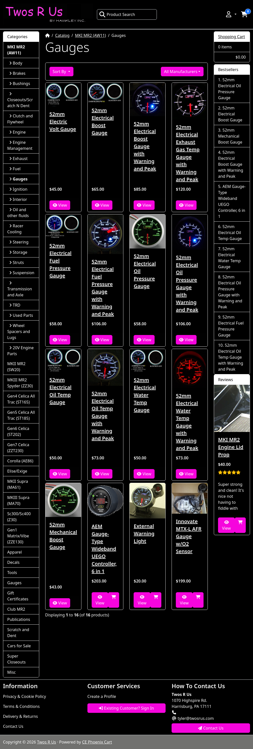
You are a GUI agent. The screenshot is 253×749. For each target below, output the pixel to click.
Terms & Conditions (21, 706)
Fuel (14, 168)
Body (15, 63)
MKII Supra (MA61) (17, 484)
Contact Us (13, 726)
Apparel (14, 552)
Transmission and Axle (19, 289)
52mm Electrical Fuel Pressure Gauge (60, 260)
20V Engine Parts (20, 350)
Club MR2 (16, 609)
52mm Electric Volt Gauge (62, 121)
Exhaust (18, 158)
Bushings (19, 83)
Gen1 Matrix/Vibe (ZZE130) (18, 536)
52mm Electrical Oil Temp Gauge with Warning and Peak (103, 416)
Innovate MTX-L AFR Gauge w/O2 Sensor (188, 536)
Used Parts (21, 315)
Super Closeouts (16, 659)
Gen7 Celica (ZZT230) (18, 447)
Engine (17, 132)
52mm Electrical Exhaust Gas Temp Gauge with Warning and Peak (188, 153)
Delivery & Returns (20, 716)
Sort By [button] (60, 71)
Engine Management (19, 145)
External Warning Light (144, 533)
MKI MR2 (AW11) (90, 35)
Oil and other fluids (18, 212)
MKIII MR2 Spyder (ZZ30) (20, 383)
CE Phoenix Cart (97, 742)
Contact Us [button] (211, 728)
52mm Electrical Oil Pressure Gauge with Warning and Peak (187, 283)
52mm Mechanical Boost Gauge (63, 535)
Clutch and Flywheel (20, 119)
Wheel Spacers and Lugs (18, 331)
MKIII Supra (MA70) (18, 500)
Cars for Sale (19, 646)
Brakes (17, 73)
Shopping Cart (231, 36)
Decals (13, 562)
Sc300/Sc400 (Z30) (19, 516)
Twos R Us (46, 742)
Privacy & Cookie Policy (24, 696)
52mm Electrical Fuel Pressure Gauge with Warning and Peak (103, 287)
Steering (18, 242)
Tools (12, 572)
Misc (11, 672)
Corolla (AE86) (20, 461)
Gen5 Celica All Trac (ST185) (21, 415)
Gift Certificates (17, 596)
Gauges (14, 582)
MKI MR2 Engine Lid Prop (230, 447)
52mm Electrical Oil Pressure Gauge (145, 271)
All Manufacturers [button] (180, 71)
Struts (16, 262)
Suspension (21, 272)
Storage (18, 252)
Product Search (117, 14)
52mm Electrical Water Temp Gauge (145, 395)
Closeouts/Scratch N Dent (20, 100)
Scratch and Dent (18, 632)
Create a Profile (101, 696)
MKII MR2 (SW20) (16, 366)
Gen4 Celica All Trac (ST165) (21, 399)
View (60, 205)
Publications (18, 619)
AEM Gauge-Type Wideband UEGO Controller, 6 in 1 (104, 549)
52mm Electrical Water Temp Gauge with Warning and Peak (187, 421)
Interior (18, 199)
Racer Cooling (15, 229)
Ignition (18, 189)
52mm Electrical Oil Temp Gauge (60, 391)
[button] (231, 14)
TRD (14, 305)
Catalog (62, 35)
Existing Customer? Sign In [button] (126, 708)
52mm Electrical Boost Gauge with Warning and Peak (145, 146)
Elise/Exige (17, 471)
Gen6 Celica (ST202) (18, 431)
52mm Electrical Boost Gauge (103, 121)
